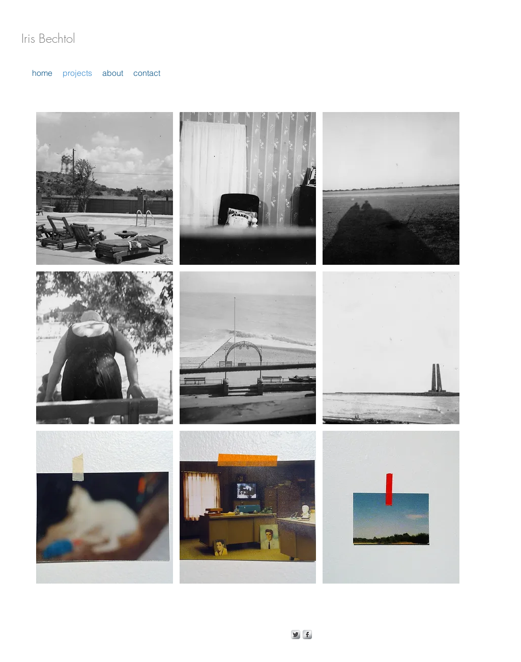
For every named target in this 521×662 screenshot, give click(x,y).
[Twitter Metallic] (295, 634)
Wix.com (249, 634)
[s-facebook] (307, 634)
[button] (104, 188)
